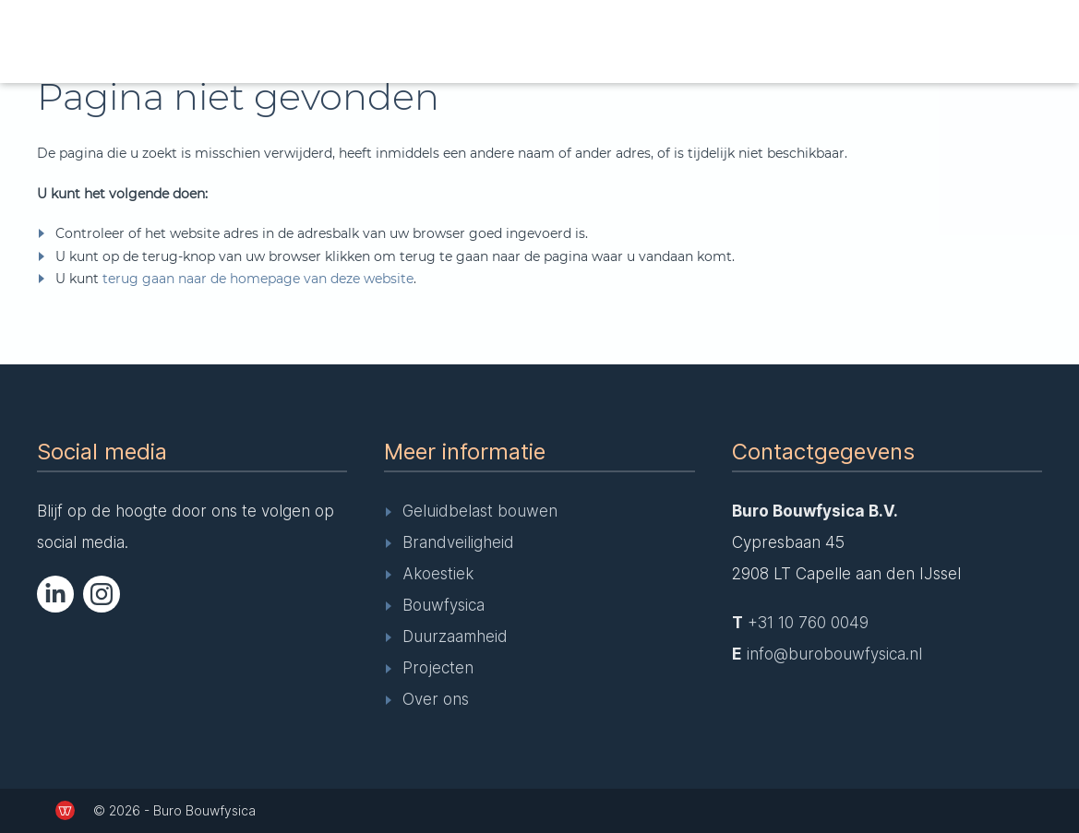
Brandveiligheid (458, 542)
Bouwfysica (443, 605)
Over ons (435, 699)
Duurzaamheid (455, 636)
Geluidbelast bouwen (479, 511)
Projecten (438, 668)
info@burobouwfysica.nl (834, 654)
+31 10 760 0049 (808, 622)
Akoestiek (438, 574)
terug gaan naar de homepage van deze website (258, 278)
